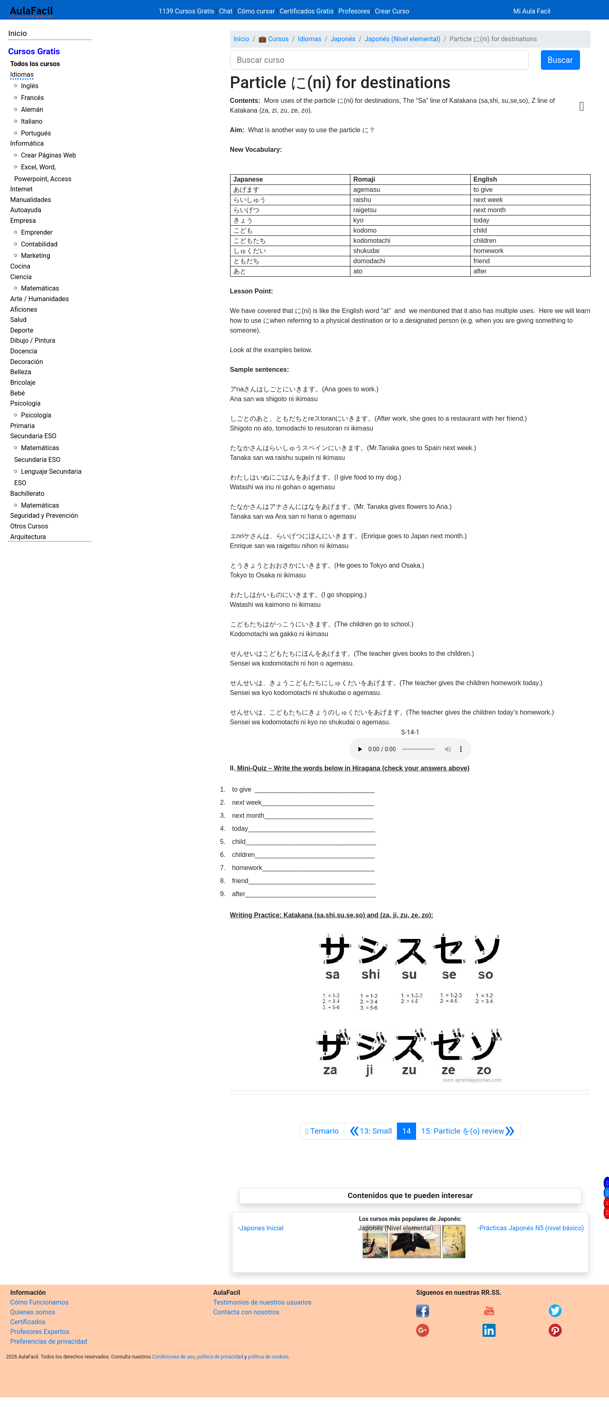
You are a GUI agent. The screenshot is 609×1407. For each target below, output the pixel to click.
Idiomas (21, 74)
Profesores (354, 11)
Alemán (32, 109)
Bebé (17, 393)
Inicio (17, 33)
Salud (18, 320)
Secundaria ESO (33, 436)
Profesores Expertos (39, 1332)
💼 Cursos (273, 39)
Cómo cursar (256, 11)
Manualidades (30, 200)
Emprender (37, 232)
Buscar (560, 60)
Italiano (31, 121)
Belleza (20, 372)
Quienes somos (32, 1312)
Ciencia (21, 277)
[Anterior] (370, 1131)
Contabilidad (39, 244)
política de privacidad (220, 1357)
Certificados (27, 1322)
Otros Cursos (29, 526)
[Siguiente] (468, 1131)
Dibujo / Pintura (32, 340)
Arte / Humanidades (39, 299)
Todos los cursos (35, 64)
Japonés (342, 39)
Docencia (23, 351)
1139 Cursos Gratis (187, 11)
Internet (21, 189)
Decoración (26, 362)
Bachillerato (27, 493)
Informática (27, 143)
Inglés (29, 86)
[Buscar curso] (379, 60)
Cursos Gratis (34, 51)
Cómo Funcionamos (39, 1302)
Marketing (35, 256)
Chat (226, 11)
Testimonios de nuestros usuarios (262, 1302)
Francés (32, 98)
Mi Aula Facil (531, 11)
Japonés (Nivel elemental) (403, 39)
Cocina (20, 266)
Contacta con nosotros (246, 1312)
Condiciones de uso (173, 1357)
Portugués (36, 133)
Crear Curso (392, 11)
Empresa (23, 220)
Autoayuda (25, 210)
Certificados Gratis (306, 11)
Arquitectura (28, 537)
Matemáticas (40, 288)
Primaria (22, 426)
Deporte (21, 330)
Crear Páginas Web (48, 155)
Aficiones (23, 309)
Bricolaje (22, 382)
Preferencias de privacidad (48, 1341)
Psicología (25, 403)
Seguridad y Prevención (44, 515)
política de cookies (268, 1357)
